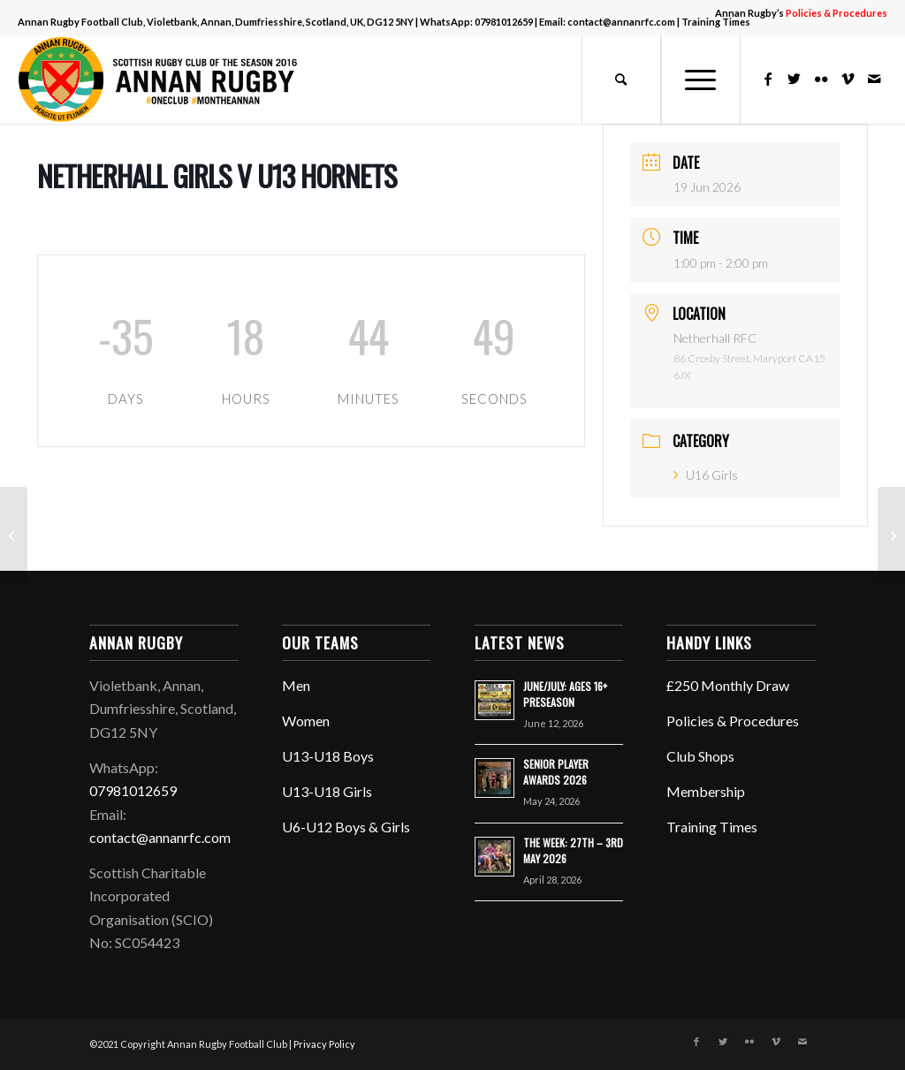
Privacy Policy (324, 1044)
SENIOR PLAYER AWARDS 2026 (556, 771)
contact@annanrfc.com (621, 21)
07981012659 (504, 21)
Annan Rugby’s (801, 13)
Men (296, 685)
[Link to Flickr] (821, 78)
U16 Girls (705, 474)
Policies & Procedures (732, 720)
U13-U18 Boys (328, 755)
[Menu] (701, 79)
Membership (705, 791)
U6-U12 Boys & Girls (346, 826)
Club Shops (700, 755)
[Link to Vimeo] (847, 78)
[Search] (621, 79)
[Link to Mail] (874, 78)
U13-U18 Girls (327, 791)
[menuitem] (796, 13)
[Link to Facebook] (768, 78)
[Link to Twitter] (794, 78)
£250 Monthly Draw (727, 685)
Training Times (711, 826)
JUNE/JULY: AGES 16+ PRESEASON (565, 694)
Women (306, 720)
